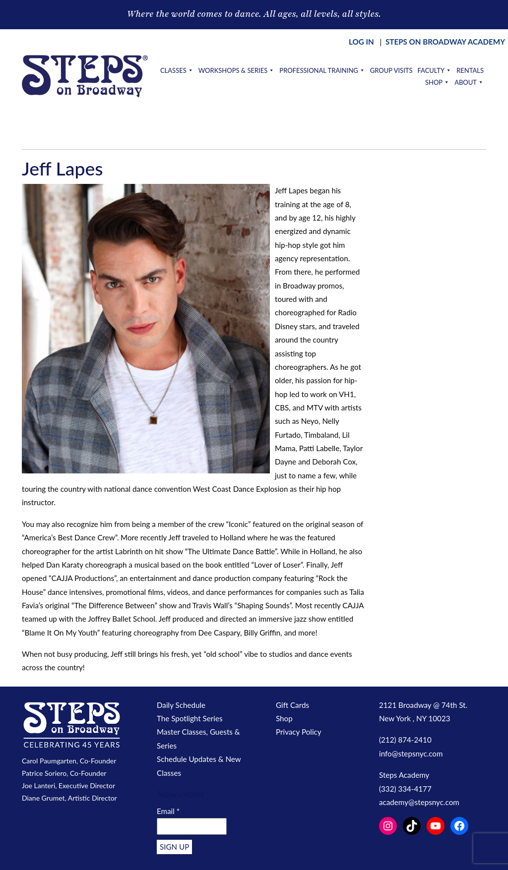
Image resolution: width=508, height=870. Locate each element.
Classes (176, 70)
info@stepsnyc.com (411, 753)
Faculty (434, 70)
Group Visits (391, 70)
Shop (437, 82)
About (469, 82)
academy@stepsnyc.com (419, 802)
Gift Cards (292, 704)
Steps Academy (404, 774)
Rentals (470, 70)
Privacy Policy (298, 731)
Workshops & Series (236, 70)
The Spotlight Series (190, 718)
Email (168, 811)
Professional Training (322, 70)
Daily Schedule (181, 704)
